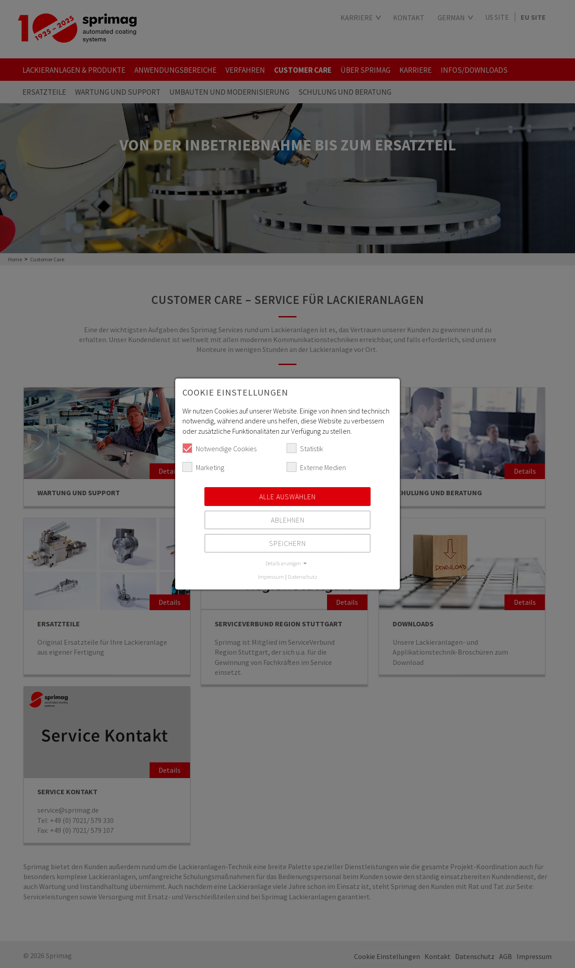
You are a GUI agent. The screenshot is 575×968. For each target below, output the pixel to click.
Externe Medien (316, 467)
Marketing (203, 467)
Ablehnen (288, 519)
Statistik (305, 448)
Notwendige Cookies (219, 448)
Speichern (287, 543)
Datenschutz (302, 576)
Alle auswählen (287, 496)
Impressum (271, 576)
